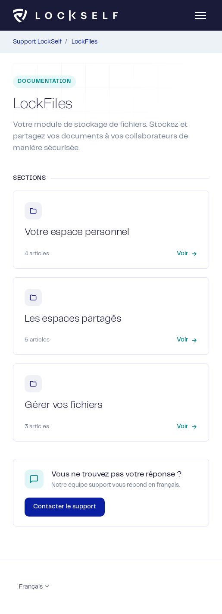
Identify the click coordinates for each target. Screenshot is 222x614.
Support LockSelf (37, 42)
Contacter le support (64, 507)
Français (34, 586)
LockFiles (84, 42)
